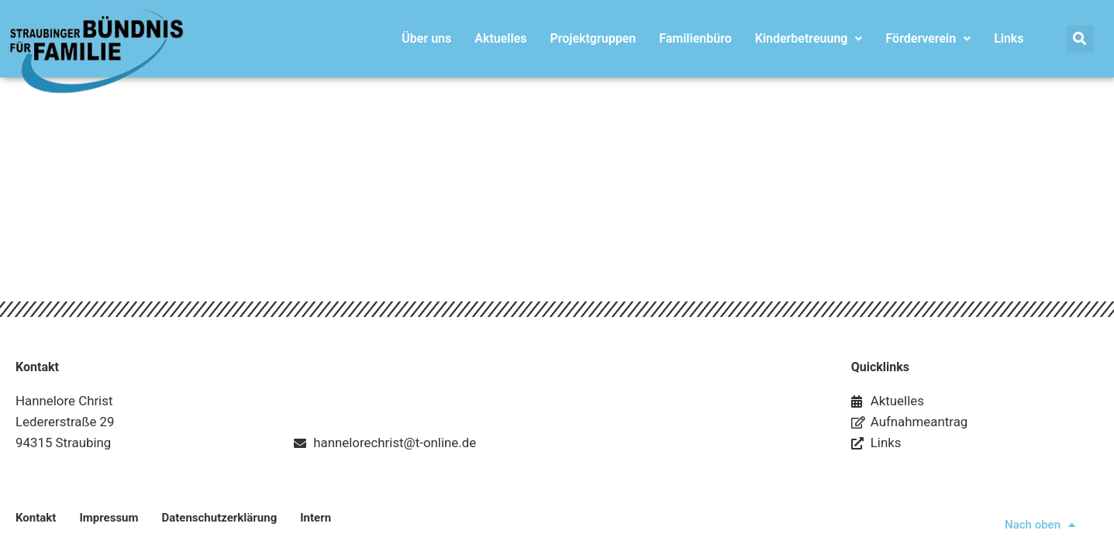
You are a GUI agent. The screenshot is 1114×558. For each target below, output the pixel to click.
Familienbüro (695, 38)
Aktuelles (500, 38)
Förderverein (928, 38)
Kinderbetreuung (809, 38)
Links (1008, 38)
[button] (1080, 39)
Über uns (426, 38)
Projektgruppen (593, 38)
